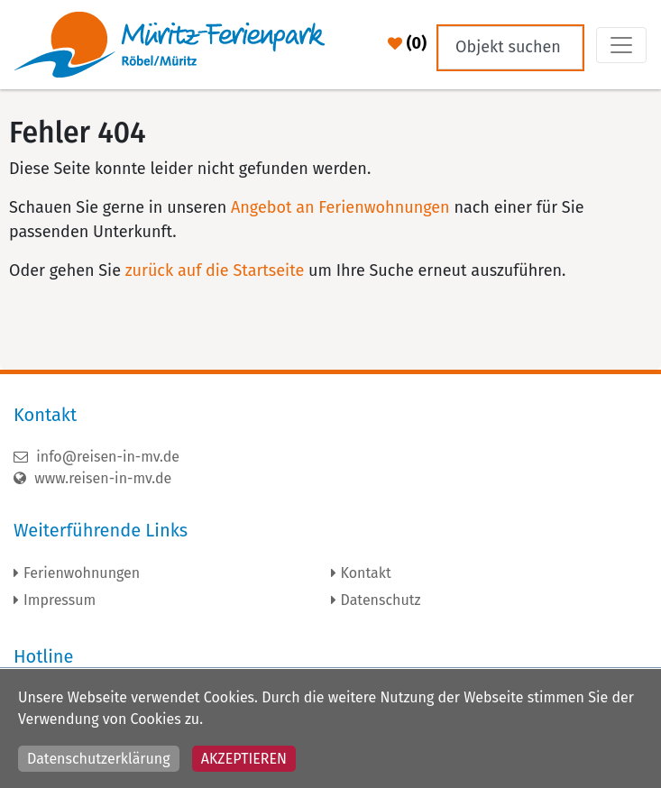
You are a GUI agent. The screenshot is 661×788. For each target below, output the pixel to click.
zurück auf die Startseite (214, 270)
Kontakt (366, 573)
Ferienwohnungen (81, 573)
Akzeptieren (244, 758)
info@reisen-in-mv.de (96, 456)
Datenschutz (381, 600)
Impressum (59, 600)
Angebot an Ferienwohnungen (340, 207)
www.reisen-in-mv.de (92, 478)
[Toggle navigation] (621, 45)
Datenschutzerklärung (98, 758)
